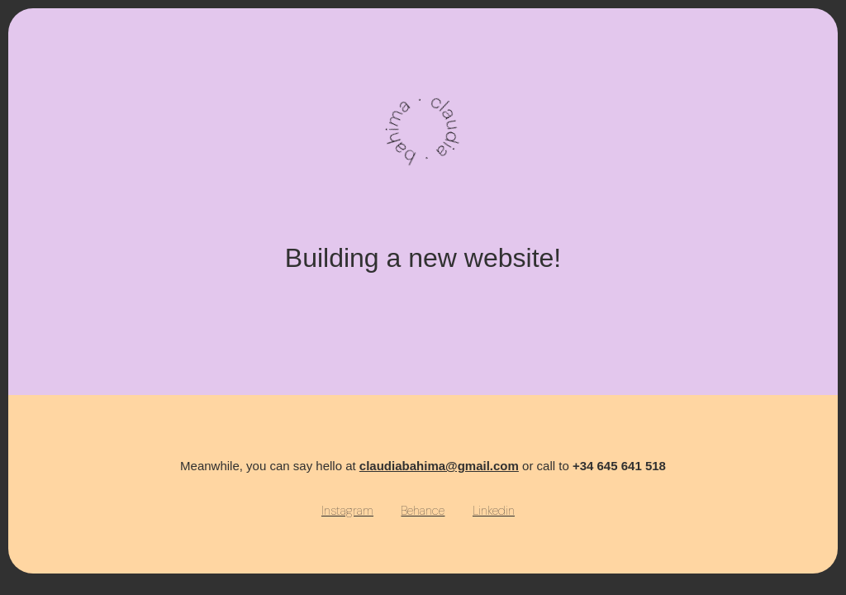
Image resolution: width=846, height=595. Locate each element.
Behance (422, 510)
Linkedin (494, 510)
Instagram (347, 510)
